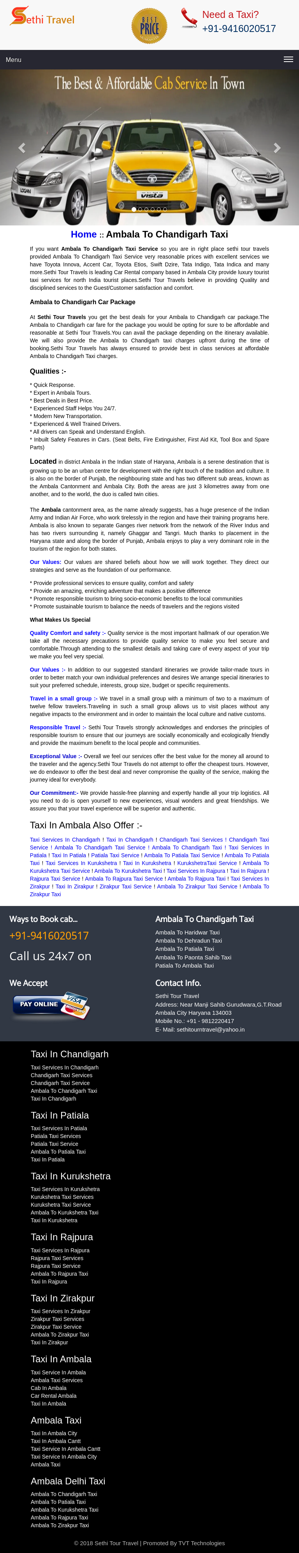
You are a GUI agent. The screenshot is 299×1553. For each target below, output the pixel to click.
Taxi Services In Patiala (59, 1128)
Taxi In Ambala (48, 1404)
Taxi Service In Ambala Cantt (65, 1449)
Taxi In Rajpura (248, 871)
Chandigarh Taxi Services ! (194, 840)
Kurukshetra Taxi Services (62, 1197)
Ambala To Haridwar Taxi (187, 932)
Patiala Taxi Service (115, 855)
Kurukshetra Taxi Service (61, 1205)
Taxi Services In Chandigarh (65, 840)
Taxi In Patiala (69, 855)
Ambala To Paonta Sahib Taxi (193, 957)
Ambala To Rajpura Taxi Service (124, 879)
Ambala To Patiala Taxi (184, 948)
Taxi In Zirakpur (75, 886)
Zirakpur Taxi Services (57, 1319)
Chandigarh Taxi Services (62, 1075)
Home (85, 234)
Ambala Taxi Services (57, 1380)
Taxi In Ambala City (54, 1433)
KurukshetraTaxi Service (207, 863)
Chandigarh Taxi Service (60, 1083)
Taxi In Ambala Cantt (56, 1441)
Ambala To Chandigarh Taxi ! (190, 847)
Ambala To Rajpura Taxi (196, 879)
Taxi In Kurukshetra (147, 863)
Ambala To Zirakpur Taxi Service (197, 886)
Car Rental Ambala (54, 1396)
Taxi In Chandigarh (129, 840)
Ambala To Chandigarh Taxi (204, 920)
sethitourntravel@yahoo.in (211, 1029)
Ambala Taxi (45, 1464)
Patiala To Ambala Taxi (184, 965)
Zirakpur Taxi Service (126, 886)
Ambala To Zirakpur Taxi (60, 1334)
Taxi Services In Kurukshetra (81, 863)
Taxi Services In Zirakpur (60, 1311)
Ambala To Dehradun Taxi (188, 940)
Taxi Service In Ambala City (64, 1457)
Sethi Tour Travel (116, 1543)
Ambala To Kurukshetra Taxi (128, 871)
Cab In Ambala (49, 1388)
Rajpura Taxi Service (55, 879)
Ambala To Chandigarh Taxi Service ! (103, 847)
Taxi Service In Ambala (58, 1372)
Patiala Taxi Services (56, 1136)
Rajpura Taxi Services (57, 1258)
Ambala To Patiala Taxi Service (182, 855)
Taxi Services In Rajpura (196, 871)
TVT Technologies (201, 1543)
